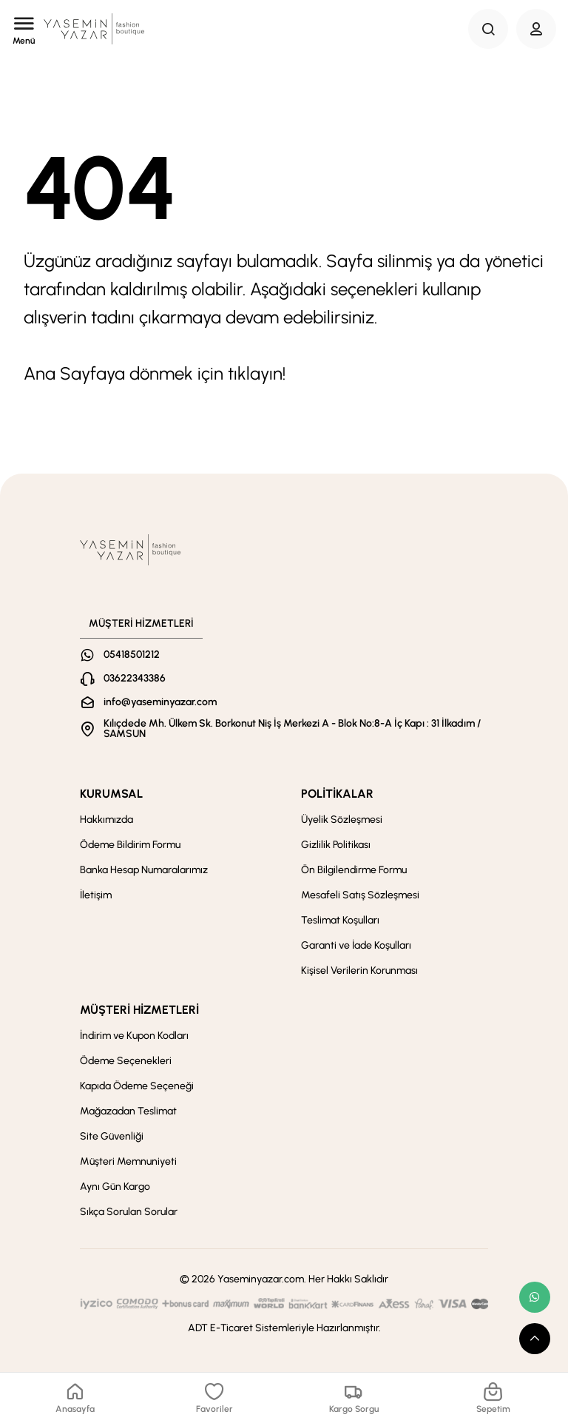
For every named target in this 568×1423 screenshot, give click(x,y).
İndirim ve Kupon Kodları (134, 1035)
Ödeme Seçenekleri (126, 1060)
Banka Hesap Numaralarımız (144, 870)
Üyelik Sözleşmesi (341, 819)
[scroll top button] (534, 1338)
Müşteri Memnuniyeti (128, 1161)
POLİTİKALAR (337, 794)
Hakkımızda (106, 819)
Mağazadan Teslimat (128, 1111)
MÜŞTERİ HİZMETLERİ (139, 1010)
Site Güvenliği (111, 1136)
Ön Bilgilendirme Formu (354, 870)
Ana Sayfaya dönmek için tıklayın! (154, 373)
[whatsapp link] (534, 1297)
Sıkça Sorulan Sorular (129, 1211)
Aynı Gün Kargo (115, 1186)
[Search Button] (488, 29)
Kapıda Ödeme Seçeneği (137, 1086)
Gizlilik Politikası (336, 844)
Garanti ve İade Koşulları (356, 945)
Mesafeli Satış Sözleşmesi (360, 895)
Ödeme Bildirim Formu (130, 844)
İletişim (96, 895)
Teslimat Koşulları (340, 920)
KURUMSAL (111, 794)
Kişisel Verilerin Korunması (359, 970)
